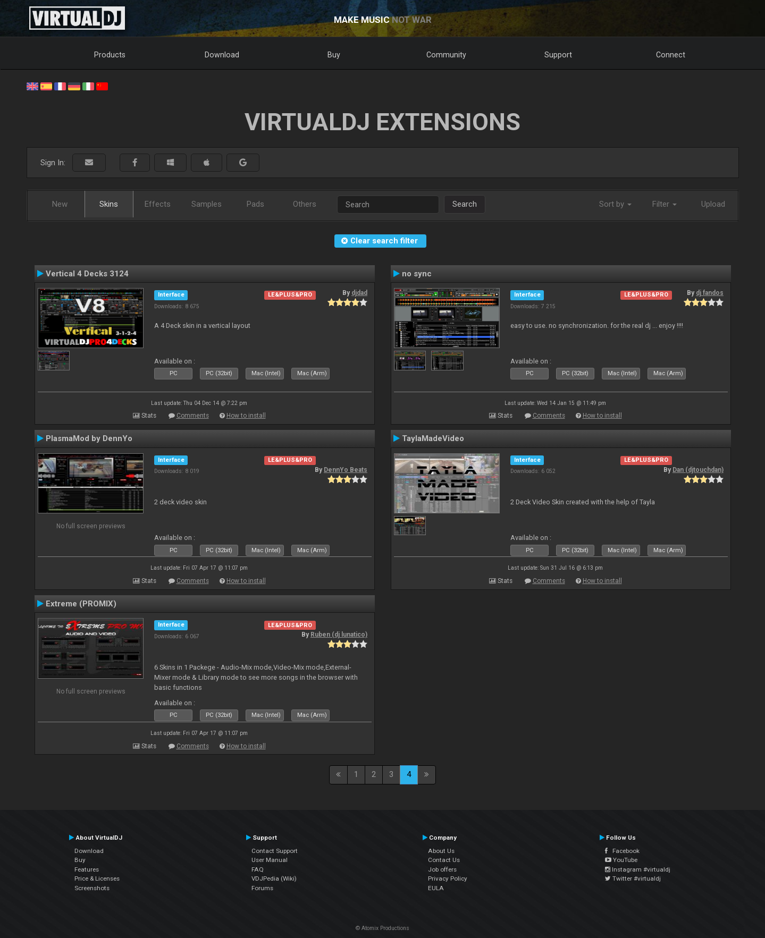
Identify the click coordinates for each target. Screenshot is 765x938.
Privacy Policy (447, 878)
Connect (670, 54)
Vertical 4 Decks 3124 (87, 273)
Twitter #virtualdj (633, 878)
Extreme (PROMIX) (81, 604)
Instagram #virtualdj (637, 869)
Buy (333, 54)
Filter (664, 204)
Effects (158, 204)
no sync (417, 273)
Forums (262, 888)
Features (86, 869)
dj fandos (710, 293)
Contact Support (274, 851)
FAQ (257, 869)
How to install (246, 415)
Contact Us (444, 860)
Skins (108, 204)
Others (304, 204)
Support (558, 54)
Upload (713, 204)
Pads (255, 204)
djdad (359, 293)
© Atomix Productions (382, 928)
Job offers (442, 869)
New (60, 204)
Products (109, 54)
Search (464, 204)
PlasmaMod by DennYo (89, 438)
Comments (192, 415)
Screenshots (92, 888)
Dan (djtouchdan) (698, 470)
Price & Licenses (97, 878)
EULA (436, 888)
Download (222, 54)
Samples (206, 204)
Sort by (615, 204)
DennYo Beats (345, 470)
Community (446, 54)
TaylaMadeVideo (433, 438)
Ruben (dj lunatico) (338, 634)
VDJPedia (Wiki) (274, 878)
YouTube (621, 860)
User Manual (269, 860)
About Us (441, 851)
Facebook (622, 851)
